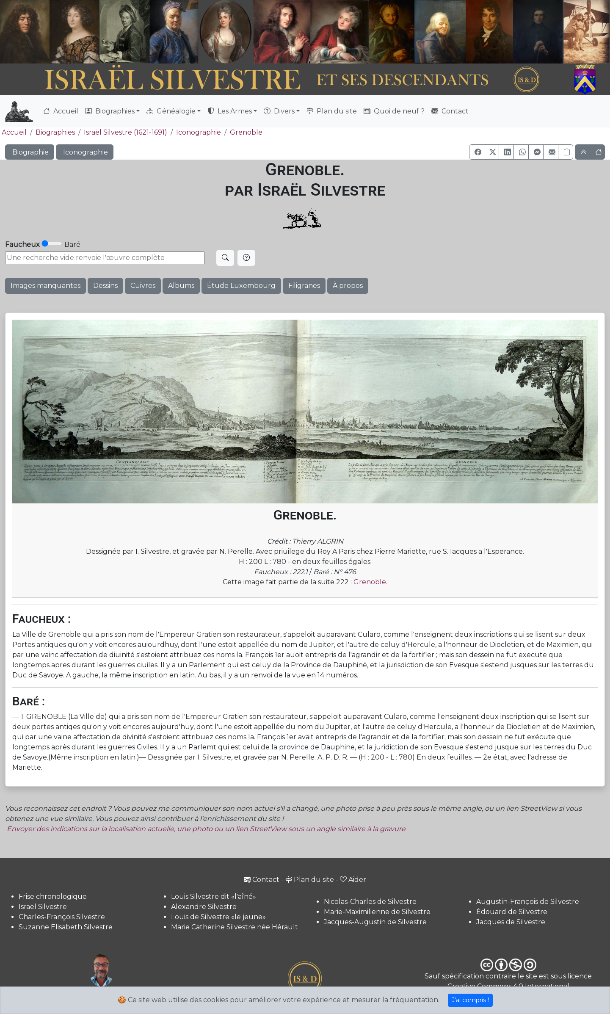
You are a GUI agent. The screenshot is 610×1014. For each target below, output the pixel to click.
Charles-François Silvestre (62, 917)
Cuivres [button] (142, 286)
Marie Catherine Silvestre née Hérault (234, 927)
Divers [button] (279, 111)
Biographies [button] (110, 111)
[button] (476, 152)
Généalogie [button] (171, 111)
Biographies (55, 132)
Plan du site (331, 111)
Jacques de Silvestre (510, 922)
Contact (450, 111)
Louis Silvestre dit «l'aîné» (213, 896)
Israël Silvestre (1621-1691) (125, 132)
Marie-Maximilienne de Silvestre (377, 912)
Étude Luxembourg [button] (241, 286)
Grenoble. (247, 132)
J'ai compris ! (470, 1000)
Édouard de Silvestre (511, 912)
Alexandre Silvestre (204, 907)
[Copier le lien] (565, 152)
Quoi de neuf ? (394, 111)
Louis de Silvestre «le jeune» (218, 917)
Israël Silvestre (43, 907)
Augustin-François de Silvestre (527, 902)
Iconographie (198, 132)
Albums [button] (181, 286)
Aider (353, 880)
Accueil (60, 111)
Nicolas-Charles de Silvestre (370, 902)
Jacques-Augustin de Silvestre (375, 922)
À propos (348, 286)
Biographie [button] (30, 152)
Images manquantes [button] (45, 286)
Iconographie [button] (84, 152)
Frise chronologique (53, 896)
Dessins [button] (105, 286)
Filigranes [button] (304, 286)
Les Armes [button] (229, 111)
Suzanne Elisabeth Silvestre (66, 927)
